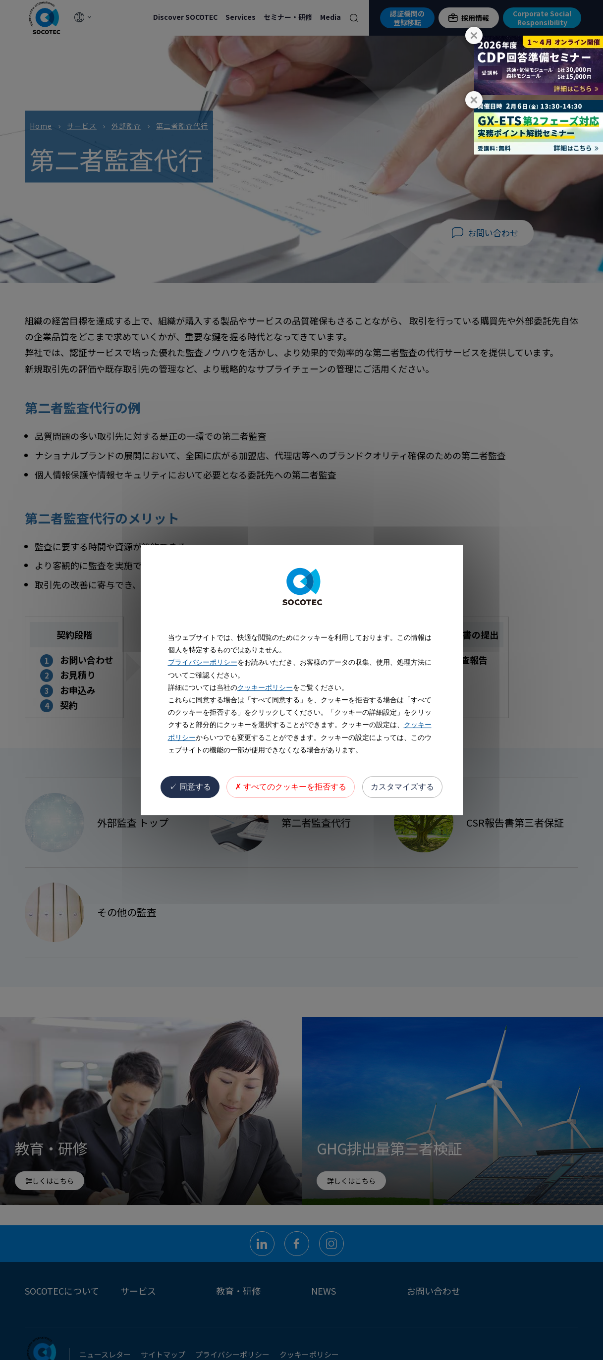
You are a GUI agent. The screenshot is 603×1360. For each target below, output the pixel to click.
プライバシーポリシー (202, 662)
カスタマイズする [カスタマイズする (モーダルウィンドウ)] (402, 787)
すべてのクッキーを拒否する (290, 787)
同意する (190, 787)
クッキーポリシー (265, 687)
